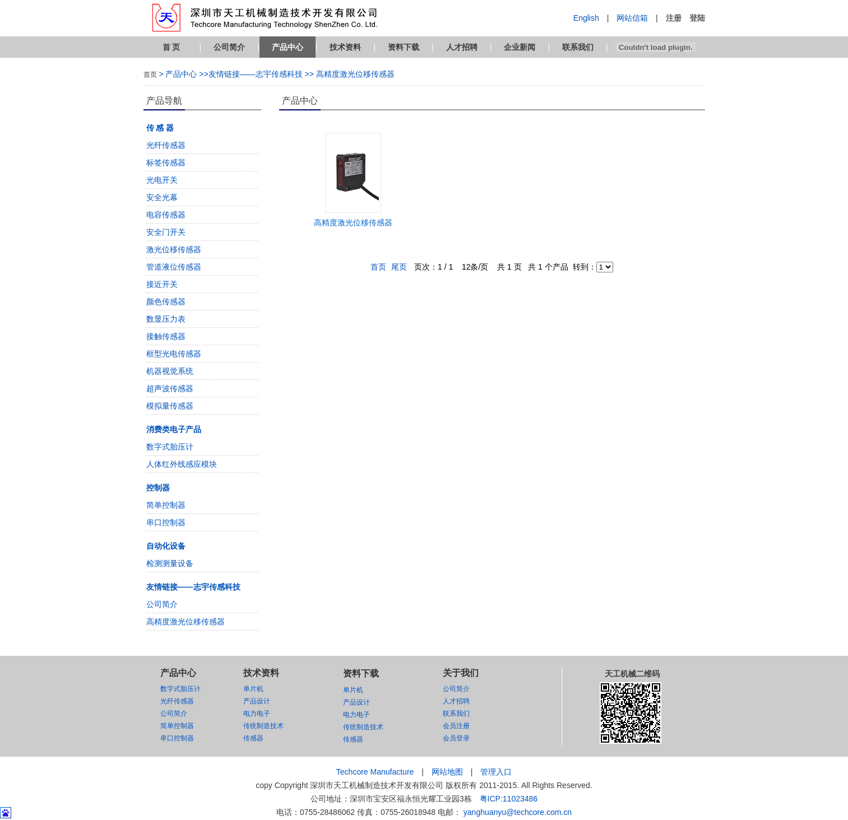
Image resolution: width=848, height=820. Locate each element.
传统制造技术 (263, 726)
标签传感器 (166, 162)
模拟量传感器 (169, 405)
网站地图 (447, 771)
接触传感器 (166, 336)
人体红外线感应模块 (181, 464)
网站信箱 (632, 17)
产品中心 (287, 47)
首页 (150, 74)
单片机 (253, 689)
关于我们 (461, 673)
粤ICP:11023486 (509, 798)
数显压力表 (166, 318)
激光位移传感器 (173, 249)
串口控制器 (166, 522)
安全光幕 (162, 197)
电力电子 (256, 713)
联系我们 (578, 47)
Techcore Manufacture (375, 771)
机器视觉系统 (169, 371)
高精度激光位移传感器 (185, 621)
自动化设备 (166, 545)
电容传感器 (166, 214)
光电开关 (162, 179)
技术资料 (345, 47)
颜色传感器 (166, 301)
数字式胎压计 (169, 446)
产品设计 (256, 701)
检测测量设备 (169, 563)
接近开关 (162, 284)
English (586, 17)
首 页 (171, 47)
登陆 (697, 17)
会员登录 (456, 738)
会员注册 (456, 726)
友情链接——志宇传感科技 (193, 586)
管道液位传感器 (173, 266)
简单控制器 (166, 505)
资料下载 (403, 47)
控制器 (158, 487)
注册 (674, 17)
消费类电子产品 (173, 429)
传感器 (253, 738)
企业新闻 (519, 47)
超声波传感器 (169, 388)
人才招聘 (462, 47)
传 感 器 (160, 127)
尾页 (399, 266)
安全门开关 (166, 232)
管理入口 (496, 771)
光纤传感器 (166, 145)
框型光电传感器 (173, 353)
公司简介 (229, 47)
